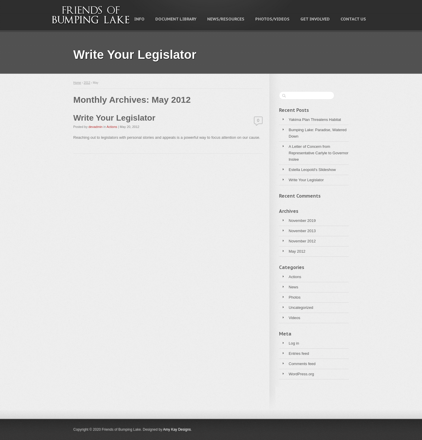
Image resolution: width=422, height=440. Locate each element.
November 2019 (302, 220)
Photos (294, 297)
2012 (87, 82)
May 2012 (297, 251)
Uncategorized (301, 307)
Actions (295, 277)
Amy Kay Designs (177, 429)
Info (139, 19)
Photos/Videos (272, 19)
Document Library (175, 19)
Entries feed (299, 353)
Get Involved (315, 19)
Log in (294, 343)
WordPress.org (301, 374)
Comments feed (302, 364)
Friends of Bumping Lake (91, 15)
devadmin (96, 127)
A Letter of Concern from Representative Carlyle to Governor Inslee (318, 153)
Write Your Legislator (306, 180)
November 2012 (302, 241)
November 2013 (302, 231)
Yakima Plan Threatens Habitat (315, 119)
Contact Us (353, 19)
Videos (294, 318)
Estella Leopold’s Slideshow (312, 169)
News (293, 287)
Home (77, 82)
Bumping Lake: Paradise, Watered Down (318, 133)
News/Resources (225, 19)
